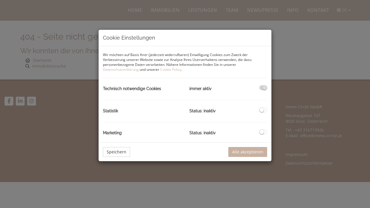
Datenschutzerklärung (121, 69)
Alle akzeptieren (247, 152)
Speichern (116, 152)
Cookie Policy (170, 69)
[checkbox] (263, 87)
